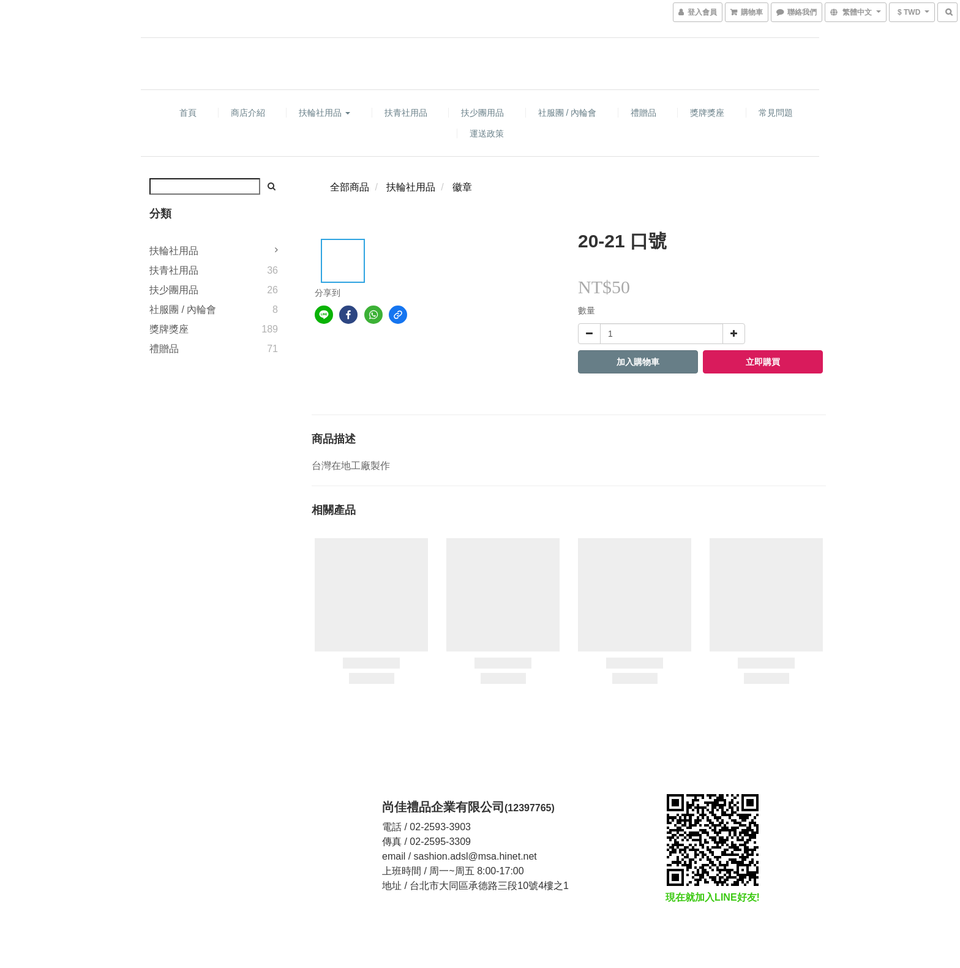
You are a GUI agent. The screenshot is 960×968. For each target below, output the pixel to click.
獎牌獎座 (707, 113)
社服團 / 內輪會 (567, 113)
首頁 (188, 113)
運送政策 (487, 133)
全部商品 (349, 187)
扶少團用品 (482, 113)
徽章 (462, 187)
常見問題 (776, 113)
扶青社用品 (405, 113)
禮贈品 (643, 113)
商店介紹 (248, 113)
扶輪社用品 (324, 113)
